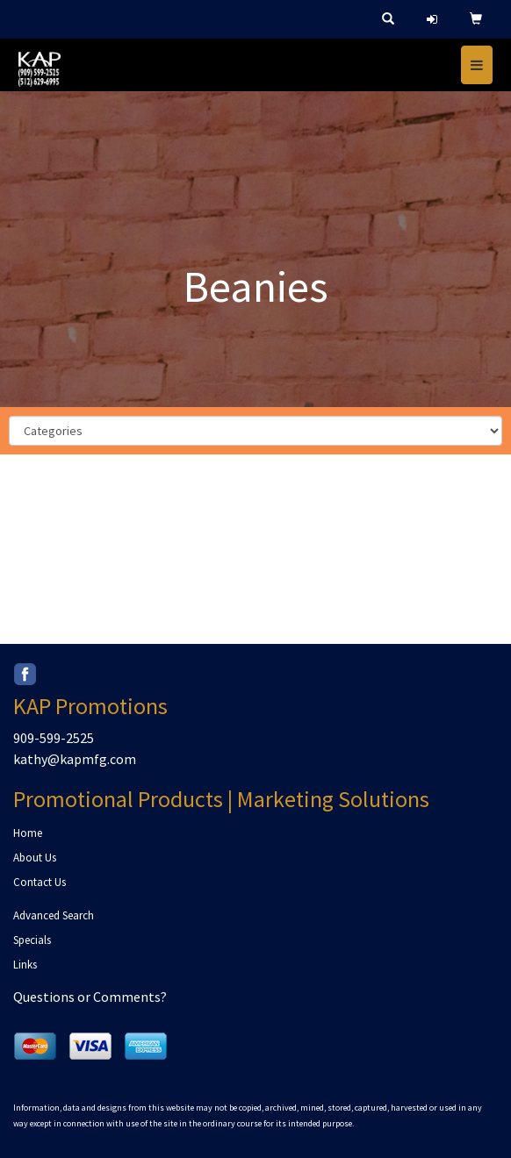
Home (27, 833)
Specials (32, 940)
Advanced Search (53, 915)
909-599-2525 (53, 738)
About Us (34, 857)
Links (25, 964)
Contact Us (39, 882)
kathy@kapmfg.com (74, 759)
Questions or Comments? (90, 996)
